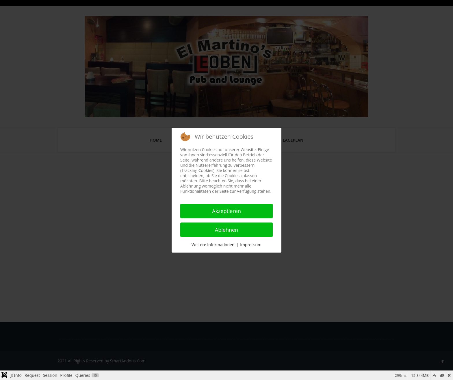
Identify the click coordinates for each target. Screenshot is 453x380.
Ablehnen (226, 229)
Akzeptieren (226, 210)
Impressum (250, 244)
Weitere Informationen (213, 244)
